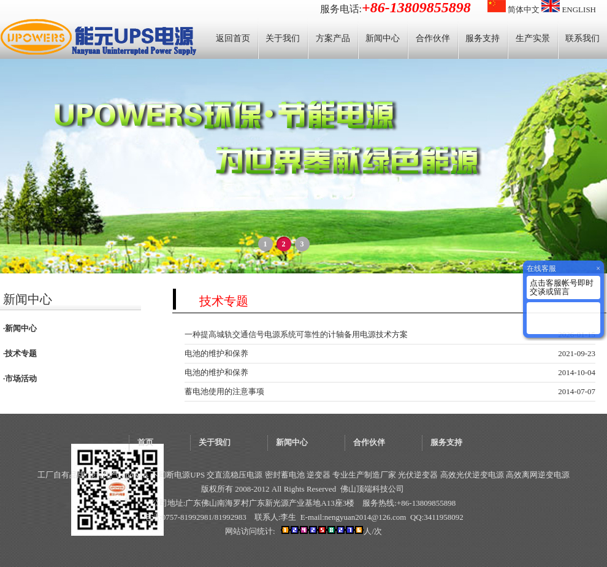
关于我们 (282, 38)
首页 (145, 442)
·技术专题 (20, 353)
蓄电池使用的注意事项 (224, 391)
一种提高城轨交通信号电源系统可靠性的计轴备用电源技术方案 (296, 334)
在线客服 (541, 268)
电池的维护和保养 (216, 353)
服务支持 (482, 38)
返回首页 (233, 38)
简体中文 (513, 9)
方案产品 (333, 38)
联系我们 (582, 38)
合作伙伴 (433, 38)
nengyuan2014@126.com (365, 517)
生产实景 (533, 38)
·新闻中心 (20, 328)
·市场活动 (20, 378)
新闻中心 (382, 38)
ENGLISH (568, 9)
